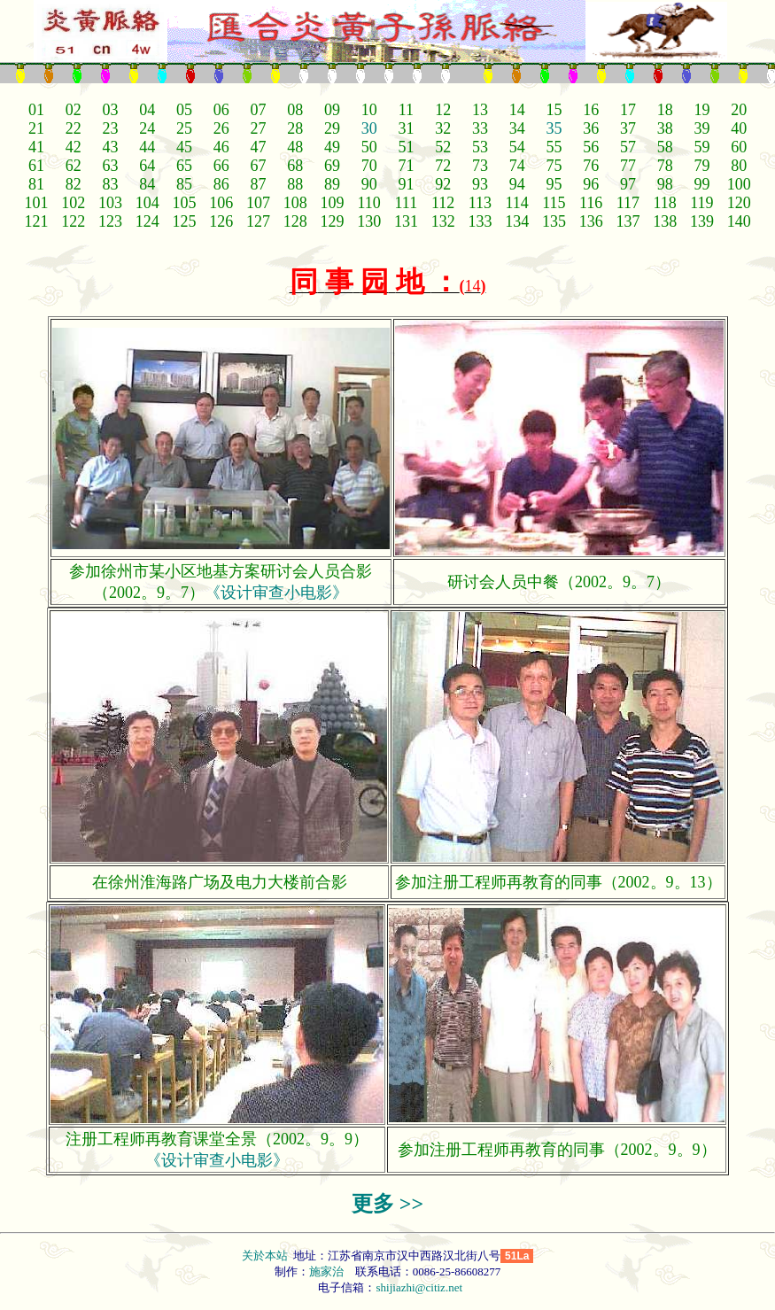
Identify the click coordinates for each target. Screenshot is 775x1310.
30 (369, 128)
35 (554, 128)
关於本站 (266, 1255)
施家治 (326, 1271)
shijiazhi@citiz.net (419, 1287)
